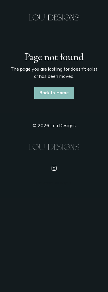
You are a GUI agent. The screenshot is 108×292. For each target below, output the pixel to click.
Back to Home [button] (54, 92)
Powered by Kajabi (54, 183)
